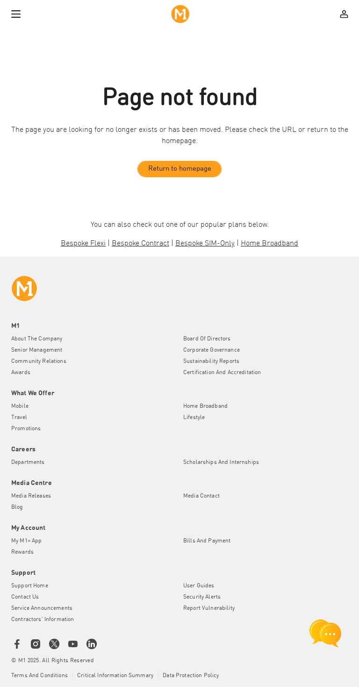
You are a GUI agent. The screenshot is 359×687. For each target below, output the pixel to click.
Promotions (26, 429)
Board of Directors (207, 339)
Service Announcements (41, 608)
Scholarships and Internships (221, 462)
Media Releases (31, 496)
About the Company (36, 339)
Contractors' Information (42, 619)
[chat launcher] (325, 633)
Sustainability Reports (211, 361)
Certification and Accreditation (222, 373)
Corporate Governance (211, 350)
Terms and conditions (39, 676)
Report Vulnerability (209, 608)
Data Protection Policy (191, 676)
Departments (28, 462)
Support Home (29, 586)
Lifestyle (194, 417)
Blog (17, 507)
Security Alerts (202, 597)
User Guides (199, 586)
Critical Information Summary (115, 676)
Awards (20, 373)
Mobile (20, 406)
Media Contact (201, 496)
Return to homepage (179, 169)
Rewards (22, 552)
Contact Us (25, 597)
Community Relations (38, 361)
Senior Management (36, 350)
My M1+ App (26, 541)
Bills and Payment (206, 541)
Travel (19, 417)
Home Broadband (205, 406)
